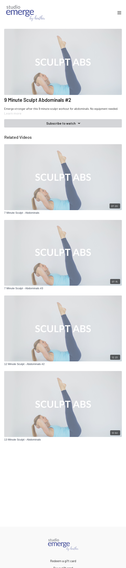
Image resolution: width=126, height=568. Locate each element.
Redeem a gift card (63, 561)
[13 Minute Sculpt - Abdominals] (63, 440)
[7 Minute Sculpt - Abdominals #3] (63, 288)
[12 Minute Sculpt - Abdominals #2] (63, 364)
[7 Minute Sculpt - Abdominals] (63, 213)
